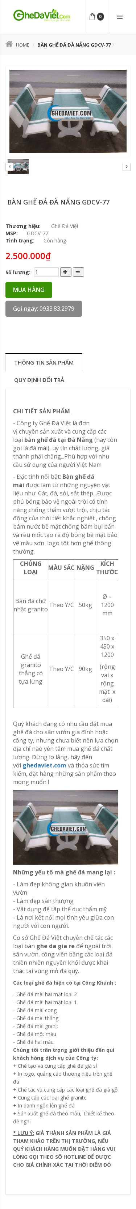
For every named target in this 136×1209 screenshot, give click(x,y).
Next (127, 167)
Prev (9, 167)
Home (17, 45)
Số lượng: (17, 272)
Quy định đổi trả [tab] (39, 379)
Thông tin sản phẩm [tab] (44, 362)
